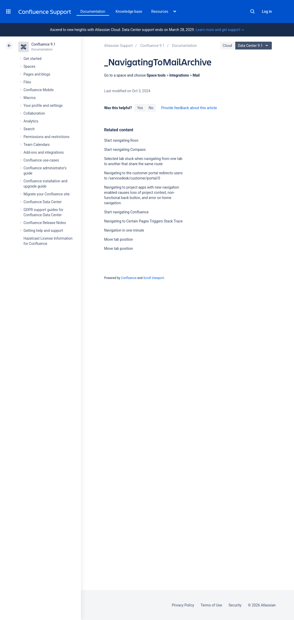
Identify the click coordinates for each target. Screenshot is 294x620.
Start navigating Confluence (126, 212)
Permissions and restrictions (46, 137)
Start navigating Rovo (121, 140)
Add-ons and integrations (43, 152)
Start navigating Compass (125, 149)
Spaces (29, 66)
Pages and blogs (36, 74)
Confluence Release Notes (44, 223)
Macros (29, 98)
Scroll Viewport (153, 278)
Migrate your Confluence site (46, 194)
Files (27, 82)
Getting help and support (43, 230)
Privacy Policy (183, 605)
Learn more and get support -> (220, 30)
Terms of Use (211, 605)
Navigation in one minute (124, 230)
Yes (140, 108)
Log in (267, 11)
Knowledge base (129, 11)
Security (235, 605)
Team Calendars (36, 144)
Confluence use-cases (41, 160)
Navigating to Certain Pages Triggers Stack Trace (143, 221)
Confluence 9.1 (43, 44)
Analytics (30, 121)
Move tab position (118, 239)
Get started (32, 59)
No (151, 108)
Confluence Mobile (38, 90)
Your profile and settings (43, 105)
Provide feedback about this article (189, 108)
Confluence (129, 278)
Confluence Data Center (42, 202)
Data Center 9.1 (254, 45)
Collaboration (34, 113)
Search (252, 11)
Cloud (227, 46)
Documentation (92, 11)
